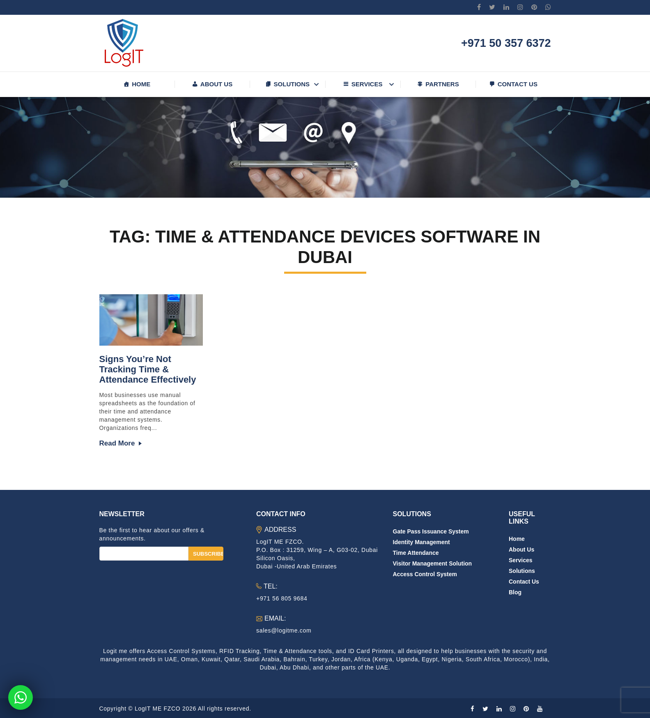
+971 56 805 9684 (281, 598)
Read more (117, 443)
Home (141, 84)
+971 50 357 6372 (506, 43)
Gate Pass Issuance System (431, 531)
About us (216, 84)
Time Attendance (416, 552)
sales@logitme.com (283, 630)
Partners (442, 84)
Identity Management (421, 542)
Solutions (292, 84)
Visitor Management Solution (432, 563)
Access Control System (425, 574)
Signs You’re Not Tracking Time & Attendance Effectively (147, 369)
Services (367, 84)
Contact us (517, 84)
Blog (515, 592)
